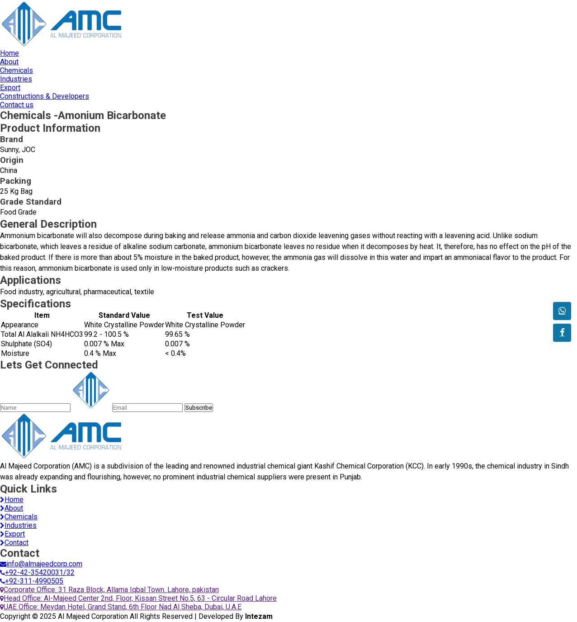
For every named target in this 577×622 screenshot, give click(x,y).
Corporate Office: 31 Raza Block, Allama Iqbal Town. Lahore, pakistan (109, 589)
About (9, 61)
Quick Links (28, 489)
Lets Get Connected (49, 365)
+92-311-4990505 (31, 581)
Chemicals (16, 70)
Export (10, 87)
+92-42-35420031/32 (37, 572)
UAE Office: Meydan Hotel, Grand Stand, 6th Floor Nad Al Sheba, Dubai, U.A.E (120, 607)
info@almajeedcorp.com (41, 564)
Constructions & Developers (44, 96)
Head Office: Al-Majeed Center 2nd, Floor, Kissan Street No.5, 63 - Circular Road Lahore (138, 598)
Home (9, 53)
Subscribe (198, 407)
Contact (14, 542)
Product (50, 128)
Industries (16, 79)
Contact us (16, 104)
